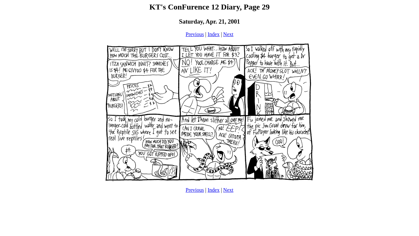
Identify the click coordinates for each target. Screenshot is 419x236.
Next (228, 34)
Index (213, 34)
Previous (195, 34)
